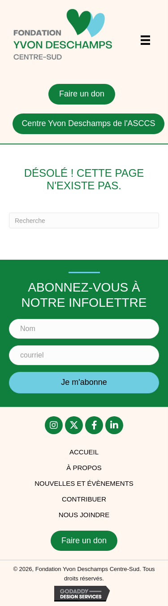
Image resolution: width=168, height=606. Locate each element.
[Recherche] (84, 220)
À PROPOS (83, 467)
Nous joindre (84, 515)
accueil (84, 452)
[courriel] (84, 355)
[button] (84, 382)
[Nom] (84, 329)
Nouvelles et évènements (84, 483)
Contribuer (84, 499)
